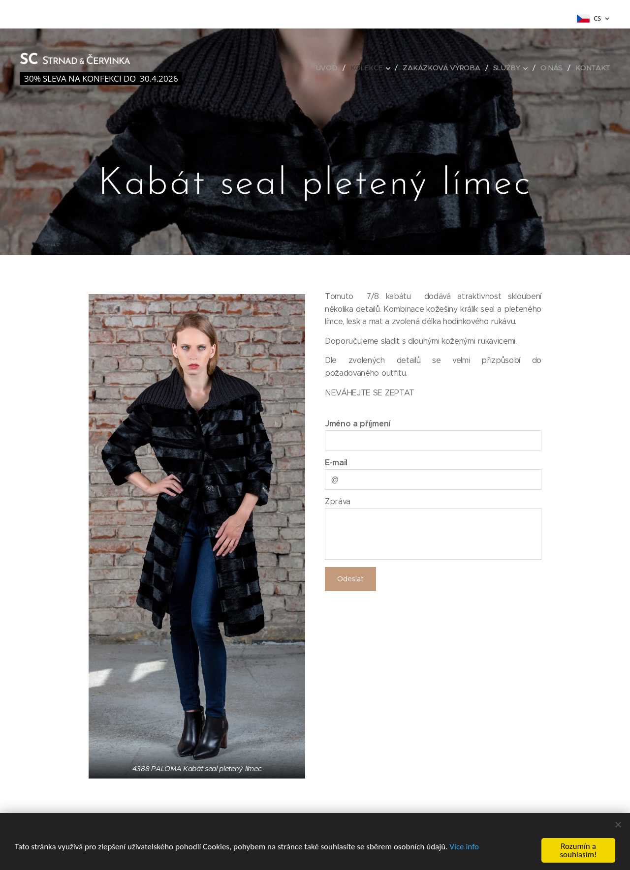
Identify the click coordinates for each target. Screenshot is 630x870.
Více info (464, 846)
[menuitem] (330, 68)
